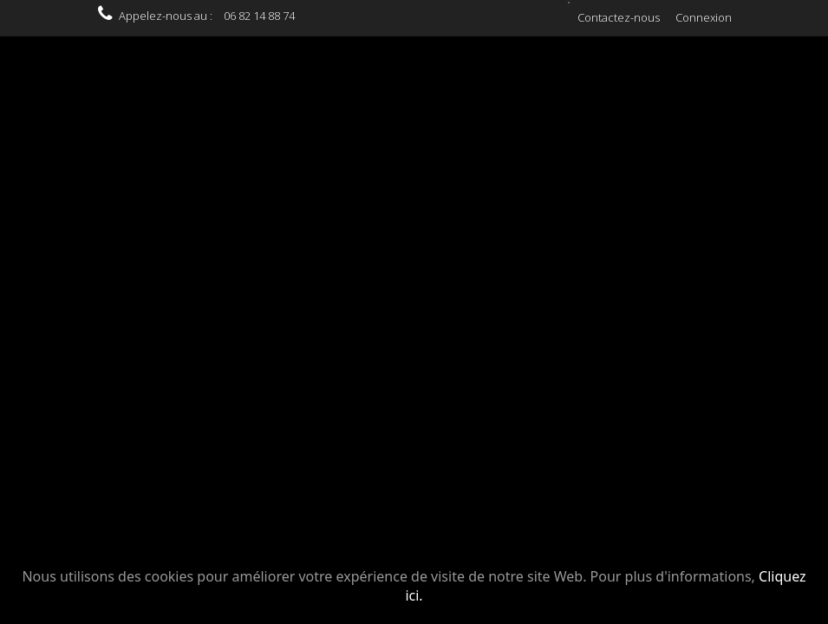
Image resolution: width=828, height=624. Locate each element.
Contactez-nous (618, 17)
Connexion (703, 17)
